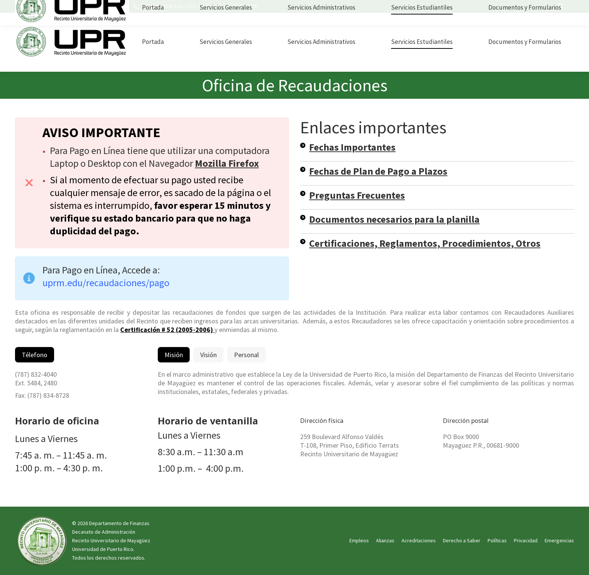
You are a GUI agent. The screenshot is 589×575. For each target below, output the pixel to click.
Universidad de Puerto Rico (102, 549)
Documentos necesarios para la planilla (394, 219)
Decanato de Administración (103, 531)
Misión (174, 354)
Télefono (34, 354)
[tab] (34, 354)
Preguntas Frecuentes (357, 195)
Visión (208, 354)
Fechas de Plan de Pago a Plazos (378, 171)
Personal (246, 354)
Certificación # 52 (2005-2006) (167, 329)
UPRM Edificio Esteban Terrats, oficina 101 (75, 6)
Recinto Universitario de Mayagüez (111, 540)
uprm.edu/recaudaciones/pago (105, 282)
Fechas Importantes (352, 147)
